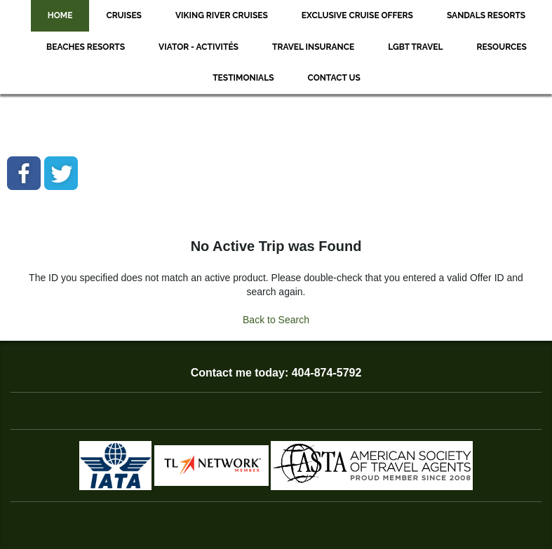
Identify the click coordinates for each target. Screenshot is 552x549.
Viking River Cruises (221, 15)
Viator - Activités (198, 47)
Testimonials (243, 78)
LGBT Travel (415, 47)
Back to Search (276, 319)
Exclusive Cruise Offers (357, 15)
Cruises (124, 15)
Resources (502, 47)
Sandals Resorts (486, 15)
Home (60, 15)
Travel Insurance (313, 47)
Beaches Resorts (85, 47)
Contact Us (334, 78)
